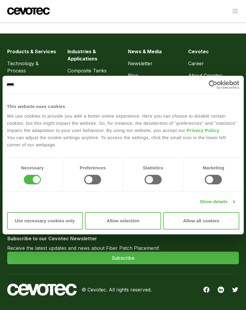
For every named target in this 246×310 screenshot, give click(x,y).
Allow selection (123, 220)
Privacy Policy (203, 130)
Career (196, 63)
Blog (133, 75)
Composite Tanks (87, 71)
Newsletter (140, 63)
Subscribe (123, 258)
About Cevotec (205, 75)
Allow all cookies (201, 220)
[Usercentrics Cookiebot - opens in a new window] (213, 84)
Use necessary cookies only (45, 220)
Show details (214, 201)
